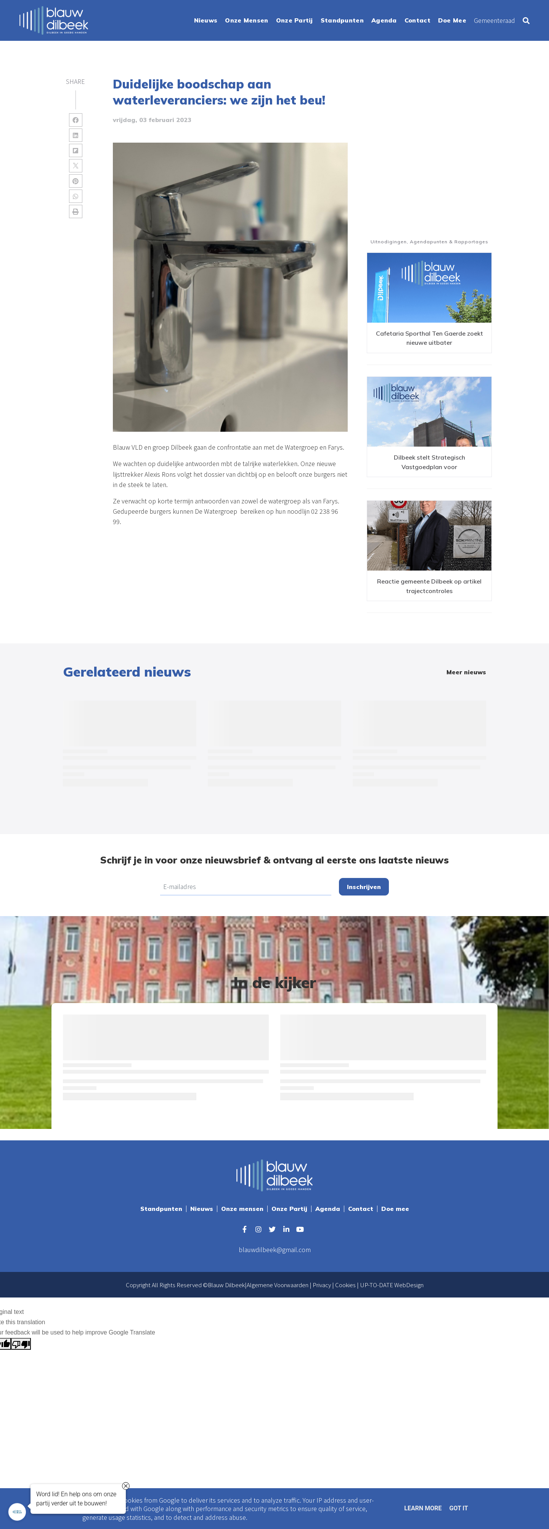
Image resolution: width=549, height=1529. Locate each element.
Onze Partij (289, 1208)
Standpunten (161, 1208)
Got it (458, 1508)
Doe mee (395, 1208)
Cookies (345, 1285)
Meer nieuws (466, 672)
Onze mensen (242, 1208)
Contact (360, 1208)
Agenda (327, 1208)
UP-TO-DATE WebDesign (392, 1285)
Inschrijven (364, 887)
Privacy (322, 1285)
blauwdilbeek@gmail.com (275, 1249)
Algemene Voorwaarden (277, 1285)
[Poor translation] (21, 1344)
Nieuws (201, 1208)
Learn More (422, 1508)
